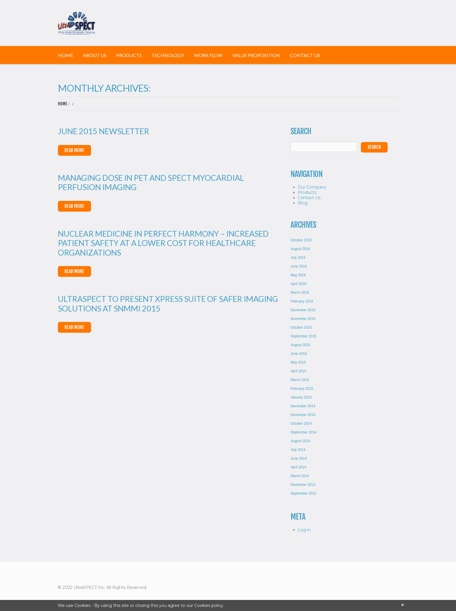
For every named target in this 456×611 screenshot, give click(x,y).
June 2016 (299, 266)
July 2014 (298, 450)
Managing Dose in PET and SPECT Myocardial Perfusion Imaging (151, 182)
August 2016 (300, 249)
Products (129, 55)
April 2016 (298, 284)
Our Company (312, 187)
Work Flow (208, 55)
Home (65, 55)
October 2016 (301, 240)
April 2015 (298, 371)
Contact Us (305, 55)
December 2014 (303, 406)
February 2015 (302, 389)
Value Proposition (256, 55)
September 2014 (303, 432)
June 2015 (299, 354)
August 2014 (300, 441)
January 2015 (301, 397)
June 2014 (299, 458)
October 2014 (301, 423)
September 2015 (303, 336)
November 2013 (303, 485)
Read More (74, 150)
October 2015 (301, 327)
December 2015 (303, 310)
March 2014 (300, 476)
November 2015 (303, 319)
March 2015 (300, 380)
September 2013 (303, 493)
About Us (94, 55)
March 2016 (300, 293)
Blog (302, 203)
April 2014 (298, 467)
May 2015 (298, 362)
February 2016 (302, 301)
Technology (168, 55)
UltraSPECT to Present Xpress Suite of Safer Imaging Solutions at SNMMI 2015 (168, 303)
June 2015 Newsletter (103, 131)
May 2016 (298, 275)
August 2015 (300, 345)
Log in (304, 529)
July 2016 (298, 258)
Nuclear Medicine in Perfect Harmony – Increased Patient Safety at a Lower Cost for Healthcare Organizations (163, 243)
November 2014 (303, 415)
